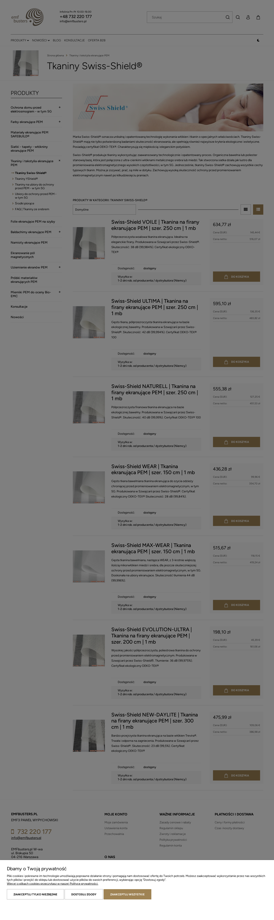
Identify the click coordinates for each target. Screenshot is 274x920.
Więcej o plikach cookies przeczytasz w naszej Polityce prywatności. (52, 884)
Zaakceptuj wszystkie (127, 894)
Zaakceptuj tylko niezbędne (35, 894)
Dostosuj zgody (83, 894)
